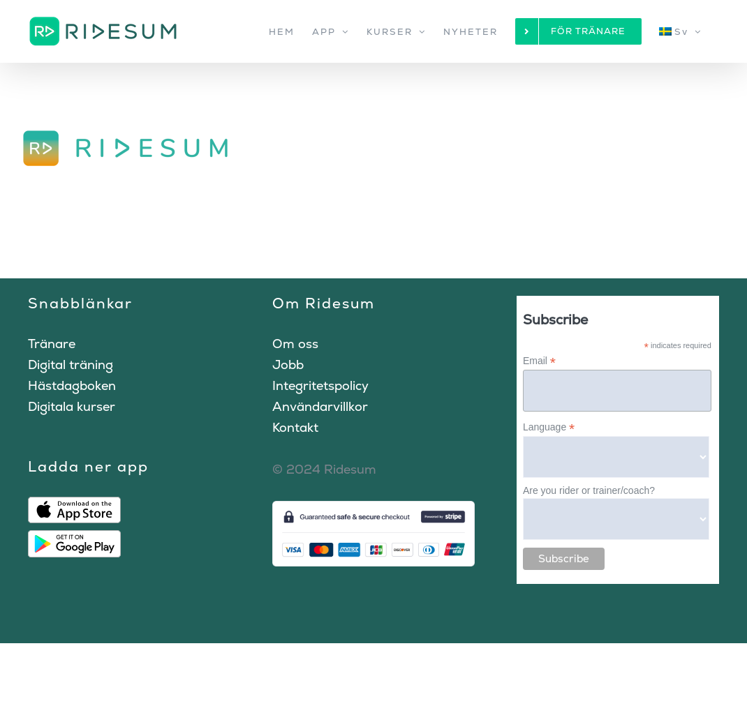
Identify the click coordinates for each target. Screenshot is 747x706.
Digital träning (70, 364)
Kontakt (295, 427)
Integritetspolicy (320, 385)
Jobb (288, 364)
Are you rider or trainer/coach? (589, 490)
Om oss (295, 344)
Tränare (51, 344)
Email (539, 361)
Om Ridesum (323, 303)
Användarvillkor (320, 406)
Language (549, 427)
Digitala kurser (71, 406)
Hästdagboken (72, 385)
